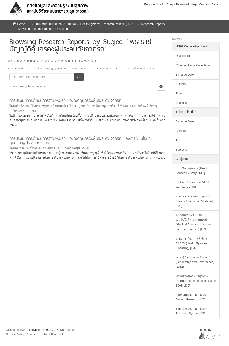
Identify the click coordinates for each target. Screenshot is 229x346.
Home (21, 24)
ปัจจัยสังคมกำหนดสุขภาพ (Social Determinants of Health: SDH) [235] (196, 280)
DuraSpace (67, 329)
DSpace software (17, 329)
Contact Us (34, 334)
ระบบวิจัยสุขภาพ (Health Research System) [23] (191, 311)
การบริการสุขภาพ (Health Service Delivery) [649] (192, 171)
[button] (215, 4)
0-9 (10, 61)
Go (79, 77)
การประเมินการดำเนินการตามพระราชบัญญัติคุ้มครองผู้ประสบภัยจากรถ (65, 100)
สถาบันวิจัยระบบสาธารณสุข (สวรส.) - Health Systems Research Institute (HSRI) (83, 24)
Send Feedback (53, 334)
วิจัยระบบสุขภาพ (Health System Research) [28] (191, 297)
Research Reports (153, 24)
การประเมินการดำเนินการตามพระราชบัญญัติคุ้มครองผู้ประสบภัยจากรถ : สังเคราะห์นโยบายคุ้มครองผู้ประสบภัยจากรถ (81, 140)
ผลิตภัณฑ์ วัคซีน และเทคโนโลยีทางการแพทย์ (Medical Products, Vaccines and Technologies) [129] (194, 222)
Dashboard (183, 55)
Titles (179, 93)
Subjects (181, 102)
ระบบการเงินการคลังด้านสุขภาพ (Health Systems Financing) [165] (191, 243)
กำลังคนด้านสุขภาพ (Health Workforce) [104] (193, 185)
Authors (181, 84)
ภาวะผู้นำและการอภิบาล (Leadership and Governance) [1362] (195, 262)
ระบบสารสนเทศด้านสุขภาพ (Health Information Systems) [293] (194, 201)
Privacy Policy (15, 334)
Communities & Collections (193, 65)
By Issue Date (185, 74)
